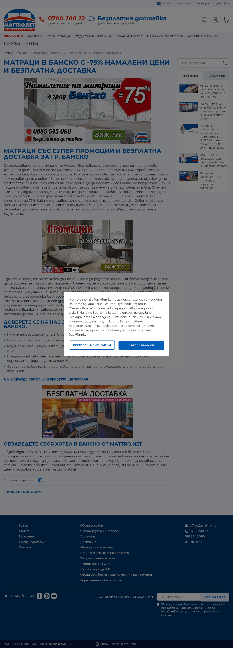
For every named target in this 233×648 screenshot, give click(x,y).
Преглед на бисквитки (92, 345)
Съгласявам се (141, 345)
